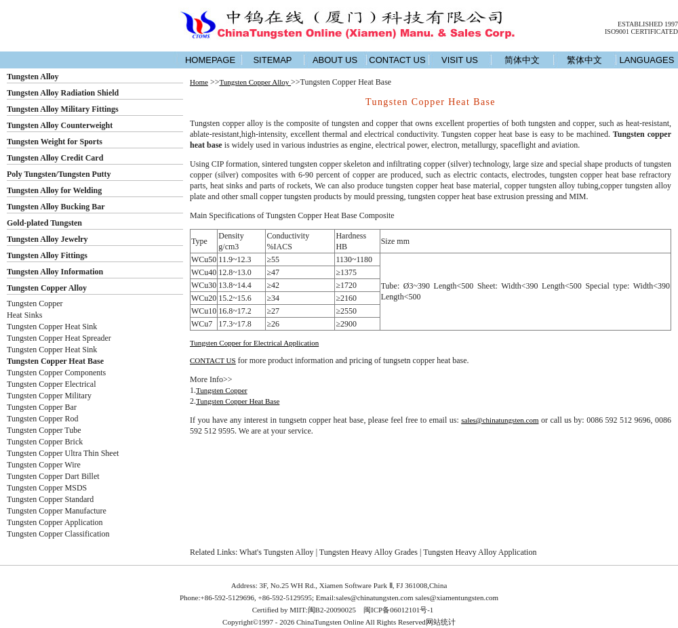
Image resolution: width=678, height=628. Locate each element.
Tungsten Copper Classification (58, 534)
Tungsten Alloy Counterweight (60, 125)
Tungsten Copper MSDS (47, 488)
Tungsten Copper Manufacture (56, 511)
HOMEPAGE (210, 60)
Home (199, 82)
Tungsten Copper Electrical (51, 384)
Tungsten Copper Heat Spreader (59, 338)
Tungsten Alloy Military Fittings (63, 109)
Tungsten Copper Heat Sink (52, 326)
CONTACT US (397, 60)
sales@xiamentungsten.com (456, 597)
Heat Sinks (24, 315)
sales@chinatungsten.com (499, 420)
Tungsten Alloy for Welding (54, 190)
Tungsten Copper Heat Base (237, 401)
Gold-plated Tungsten (44, 223)
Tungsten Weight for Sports (54, 141)
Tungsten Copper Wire (44, 464)
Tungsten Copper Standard (50, 499)
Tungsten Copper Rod (43, 418)
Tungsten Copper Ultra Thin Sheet (63, 453)
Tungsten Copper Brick (45, 441)
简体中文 (522, 60)
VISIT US (459, 60)
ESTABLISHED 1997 (648, 24)
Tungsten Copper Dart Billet (53, 476)
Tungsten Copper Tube (44, 430)
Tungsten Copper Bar (42, 407)
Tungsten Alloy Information (55, 271)
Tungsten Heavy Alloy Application (479, 552)
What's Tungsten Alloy (276, 552)
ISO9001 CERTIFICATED (641, 31)
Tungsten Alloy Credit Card (55, 158)
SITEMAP (272, 60)
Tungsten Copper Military (49, 395)
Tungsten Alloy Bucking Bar (56, 206)
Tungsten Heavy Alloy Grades (368, 552)
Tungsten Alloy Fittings (47, 255)
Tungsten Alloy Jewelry (47, 239)
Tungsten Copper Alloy (47, 288)
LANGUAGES (647, 60)
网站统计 (441, 622)
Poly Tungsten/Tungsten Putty (59, 174)
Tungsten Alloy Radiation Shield (63, 93)
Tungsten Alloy (33, 76)
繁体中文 (584, 60)
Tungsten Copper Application (55, 522)
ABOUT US (335, 60)
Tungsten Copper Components (56, 372)
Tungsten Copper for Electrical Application (254, 343)
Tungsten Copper (35, 303)
